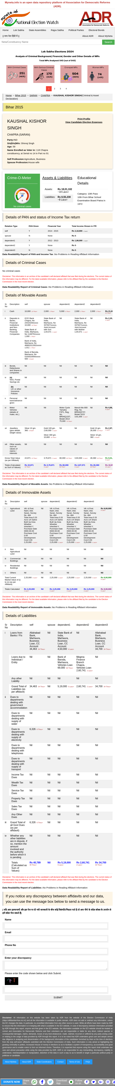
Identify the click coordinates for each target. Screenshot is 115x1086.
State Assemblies (37, 30)
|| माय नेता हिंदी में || (11, 36)
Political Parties (76, 30)
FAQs (88, 1062)
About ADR (87, 36)
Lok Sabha (18, 30)
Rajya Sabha (57, 30)
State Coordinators (44, 1062)
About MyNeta (105, 36)
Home (6, 30)
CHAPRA (45, 95)
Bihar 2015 (20, 95)
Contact (60, 1062)
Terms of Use (74, 1062)
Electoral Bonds (96, 30)
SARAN (33, 95)
